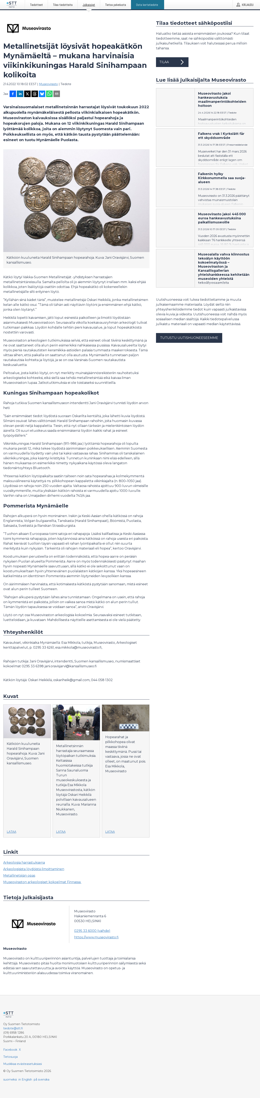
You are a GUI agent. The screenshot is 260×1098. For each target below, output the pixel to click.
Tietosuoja (10, 1057)
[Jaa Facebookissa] (13, 94)
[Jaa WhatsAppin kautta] (49, 94)
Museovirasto (48, 84)
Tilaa (172, 62)
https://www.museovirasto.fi (96, 937)
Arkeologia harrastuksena (24, 862)
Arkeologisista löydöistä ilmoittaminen (33, 869)
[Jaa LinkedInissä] (20, 94)
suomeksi (10, 1079)
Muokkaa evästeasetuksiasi (22, 1064)
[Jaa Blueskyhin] (42, 94)
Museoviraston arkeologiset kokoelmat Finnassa (42, 882)
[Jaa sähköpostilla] (56, 94)
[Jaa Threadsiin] (34, 94)
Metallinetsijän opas (19, 875)
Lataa (11, 832)
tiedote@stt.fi (13, 1028)
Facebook (10, 1049)
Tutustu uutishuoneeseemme (189, 338)
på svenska (41, 1079)
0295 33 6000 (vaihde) (92, 931)
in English (25, 1079)
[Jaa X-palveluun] (27, 94)
